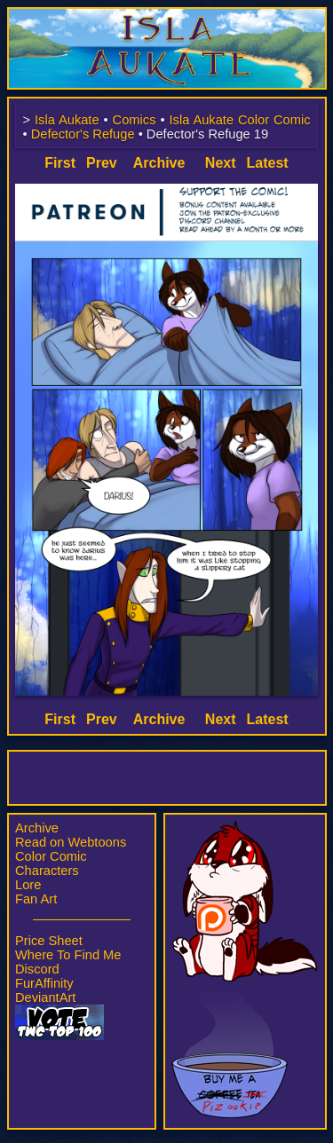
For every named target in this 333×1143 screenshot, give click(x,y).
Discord (37, 969)
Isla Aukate (167, 16)
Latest (268, 162)
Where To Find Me (68, 955)
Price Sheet (49, 941)
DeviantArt (45, 997)
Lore (28, 885)
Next (220, 162)
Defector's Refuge (83, 134)
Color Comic (51, 856)
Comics (134, 120)
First (59, 162)
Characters (47, 870)
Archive (37, 828)
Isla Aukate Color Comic (239, 120)
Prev (101, 162)
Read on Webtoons (70, 842)
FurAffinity (44, 983)
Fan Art (36, 899)
